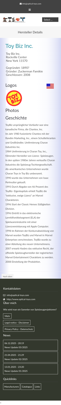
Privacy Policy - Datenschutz (19, 329)
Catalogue (27, 386)
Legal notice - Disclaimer (17, 322)
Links (37, 386)
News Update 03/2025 (15, 347)
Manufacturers (11, 386)
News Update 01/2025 (15, 371)
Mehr (7, 316)
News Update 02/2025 (15, 359)
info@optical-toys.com (31, 3)
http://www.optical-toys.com (21, 299)
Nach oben (7, 276)
